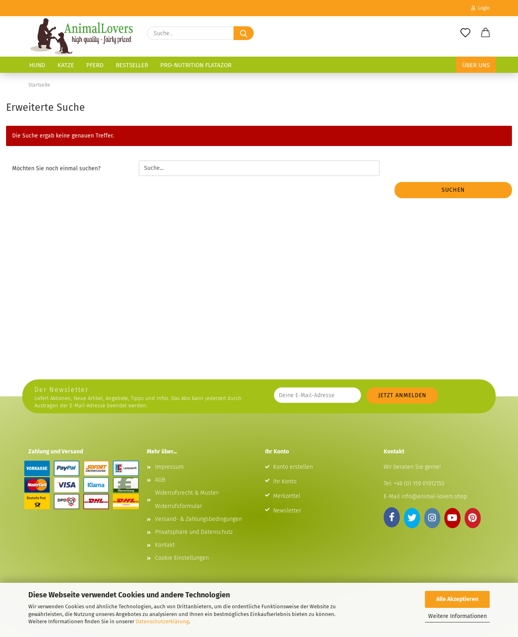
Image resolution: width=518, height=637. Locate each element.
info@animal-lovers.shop (434, 496)
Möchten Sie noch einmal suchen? (56, 168)
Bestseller (132, 65)
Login (480, 8)
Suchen (453, 189)
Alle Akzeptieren (457, 599)
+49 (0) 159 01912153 (418, 483)
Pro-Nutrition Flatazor (195, 65)
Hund (37, 65)
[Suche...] (244, 33)
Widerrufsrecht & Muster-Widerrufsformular (187, 499)
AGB (160, 479)
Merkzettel (286, 496)
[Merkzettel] (465, 33)
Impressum (169, 466)
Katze (65, 65)
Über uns (476, 65)
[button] (486, 33)
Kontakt (165, 545)
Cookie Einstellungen (182, 557)
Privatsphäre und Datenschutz (194, 532)
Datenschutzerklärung (162, 621)
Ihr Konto (285, 481)
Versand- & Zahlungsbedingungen (198, 519)
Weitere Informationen (457, 616)
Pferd (95, 65)
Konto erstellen (293, 466)
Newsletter (287, 510)
